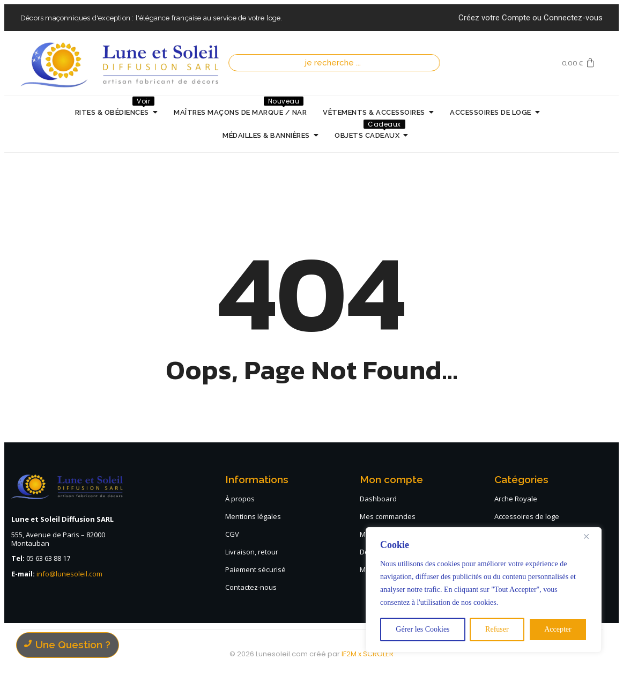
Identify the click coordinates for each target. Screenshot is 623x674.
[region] (484, 590)
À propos (240, 498)
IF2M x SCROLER (368, 654)
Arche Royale (515, 498)
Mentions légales (253, 516)
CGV (232, 534)
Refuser (497, 629)
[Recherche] (335, 63)
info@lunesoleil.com (69, 574)
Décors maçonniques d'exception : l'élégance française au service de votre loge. (151, 18)
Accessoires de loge (526, 516)
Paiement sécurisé (255, 569)
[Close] (590, 536)
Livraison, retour (251, 552)
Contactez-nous (251, 587)
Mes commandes (388, 516)
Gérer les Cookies (422, 629)
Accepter (558, 629)
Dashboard (378, 498)
